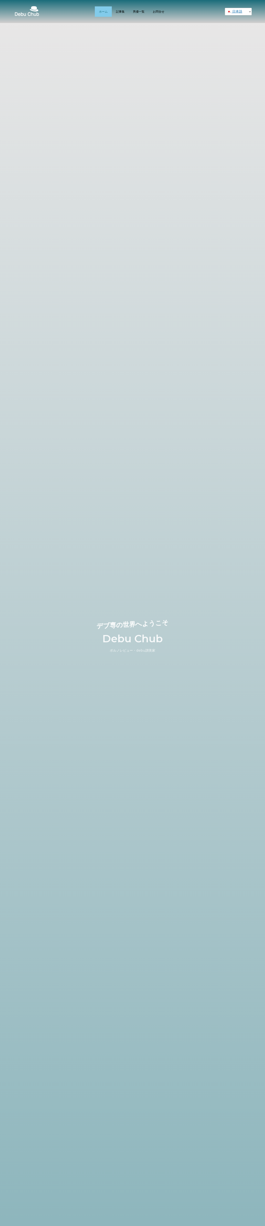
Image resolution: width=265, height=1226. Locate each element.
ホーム (103, 11)
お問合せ (158, 11)
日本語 (234, 11)
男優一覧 (139, 11)
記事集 (120, 11)
